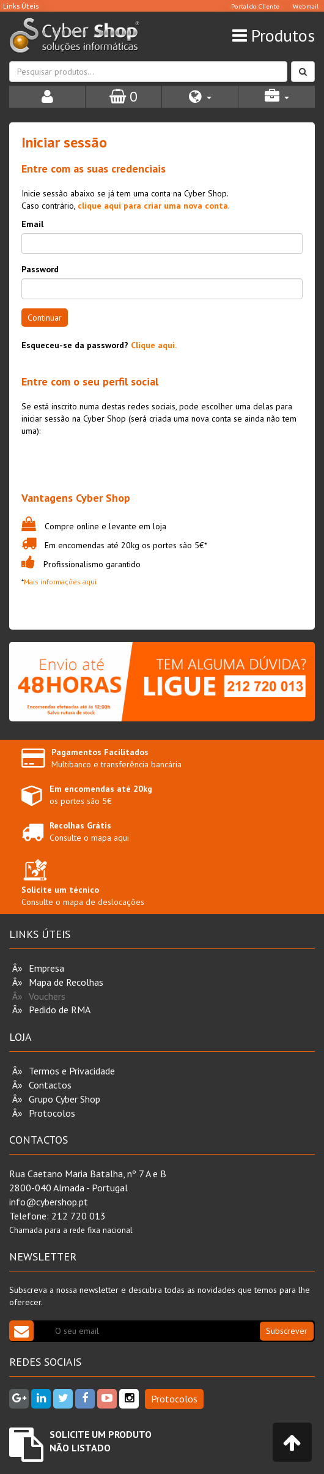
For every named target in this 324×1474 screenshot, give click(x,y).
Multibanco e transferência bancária (116, 758)
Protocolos (52, 1113)
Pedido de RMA (59, 1009)
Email (32, 223)
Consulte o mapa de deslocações (82, 885)
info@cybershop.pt (48, 1202)
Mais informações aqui (60, 581)
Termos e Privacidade (72, 1071)
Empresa (46, 968)
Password (40, 269)
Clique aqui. (154, 345)
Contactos (50, 1085)
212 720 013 (78, 1216)
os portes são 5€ (101, 794)
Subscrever (286, 1330)
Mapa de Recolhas (66, 982)
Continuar (45, 317)
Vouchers (47, 996)
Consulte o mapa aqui (89, 831)
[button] (200, 97)
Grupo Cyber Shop (64, 1099)
